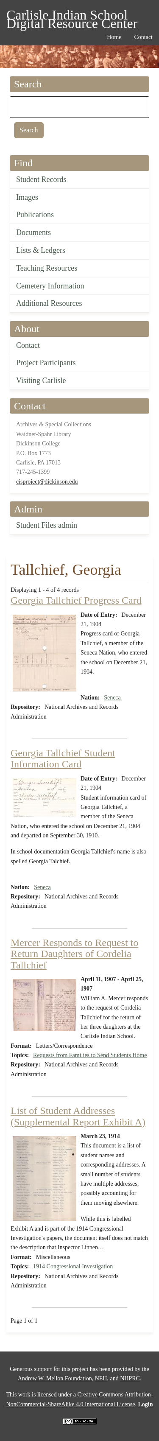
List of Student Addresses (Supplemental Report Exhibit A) (78, 1116)
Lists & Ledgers (40, 250)
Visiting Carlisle (41, 380)
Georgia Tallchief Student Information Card (63, 758)
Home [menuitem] (114, 37)
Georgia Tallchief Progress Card (76, 600)
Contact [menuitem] (143, 37)
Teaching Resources (46, 268)
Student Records (41, 179)
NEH (101, 1378)
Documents (33, 232)
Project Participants (45, 362)
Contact (28, 345)
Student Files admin (46, 525)
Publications (35, 214)
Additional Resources (49, 303)
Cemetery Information (50, 286)
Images (27, 197)
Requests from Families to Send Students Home (90, 1055)
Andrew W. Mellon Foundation (55, 1378)
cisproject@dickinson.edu (47, 481)
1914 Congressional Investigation (73, 1266)
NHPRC (130, 1378)
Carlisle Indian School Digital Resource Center (71, 16)
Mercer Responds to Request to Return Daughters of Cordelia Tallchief (74, 954)
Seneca (112, 697)
